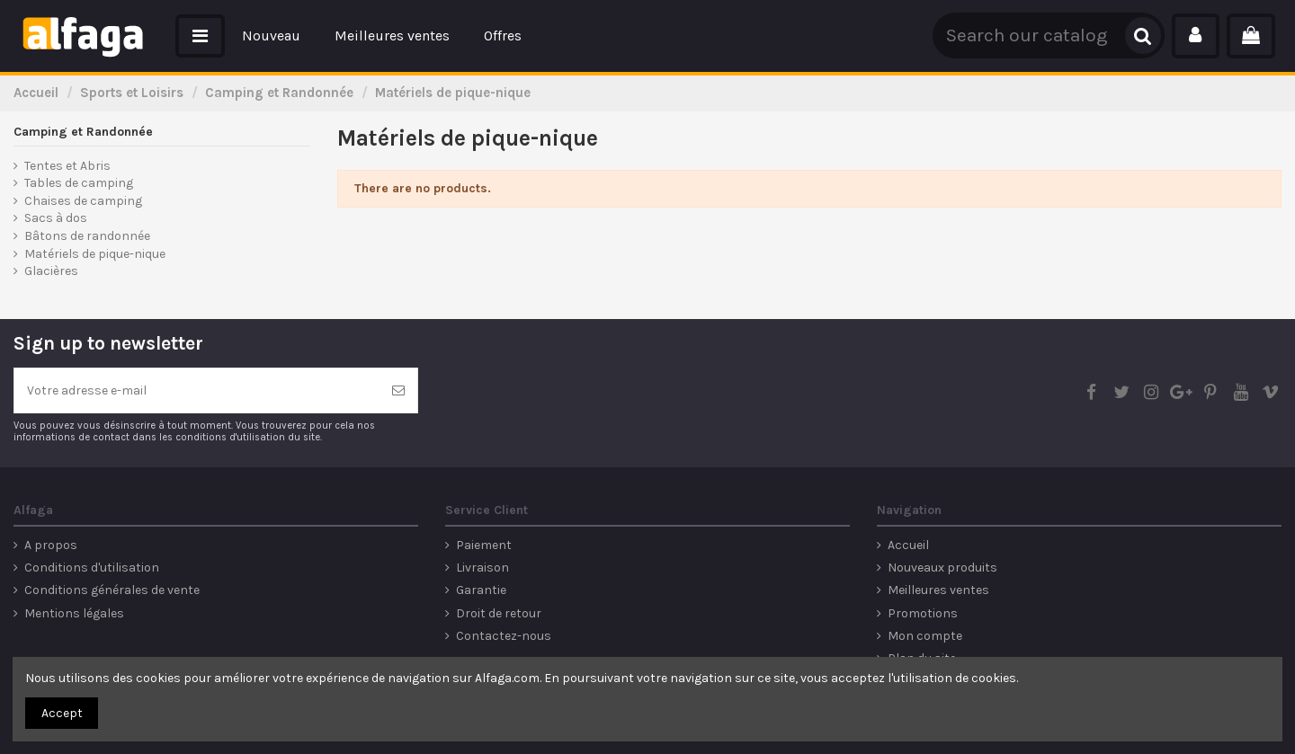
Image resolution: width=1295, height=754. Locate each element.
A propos (50, 545)
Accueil (908, 545)
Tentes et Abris (67, 165)
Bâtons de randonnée (87, 236)
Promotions (923, 613)
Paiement (484, 545)
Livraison (482, 567)
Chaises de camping (83, 200)
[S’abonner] (398, 390)
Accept (62, 713)
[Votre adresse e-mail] (197, 390)
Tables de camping (78, 183)
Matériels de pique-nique (94, 254)
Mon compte (925, 635)
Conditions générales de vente (112, 590)
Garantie (481, 590)
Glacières (51, 271)
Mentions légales (74, 613)
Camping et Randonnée (83, 131)
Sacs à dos (55, 218)
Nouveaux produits (942, 567)
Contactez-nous (503, 635)
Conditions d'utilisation (91, 567)
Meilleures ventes (938, 590)
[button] (200, 36)
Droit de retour (498, 613)
